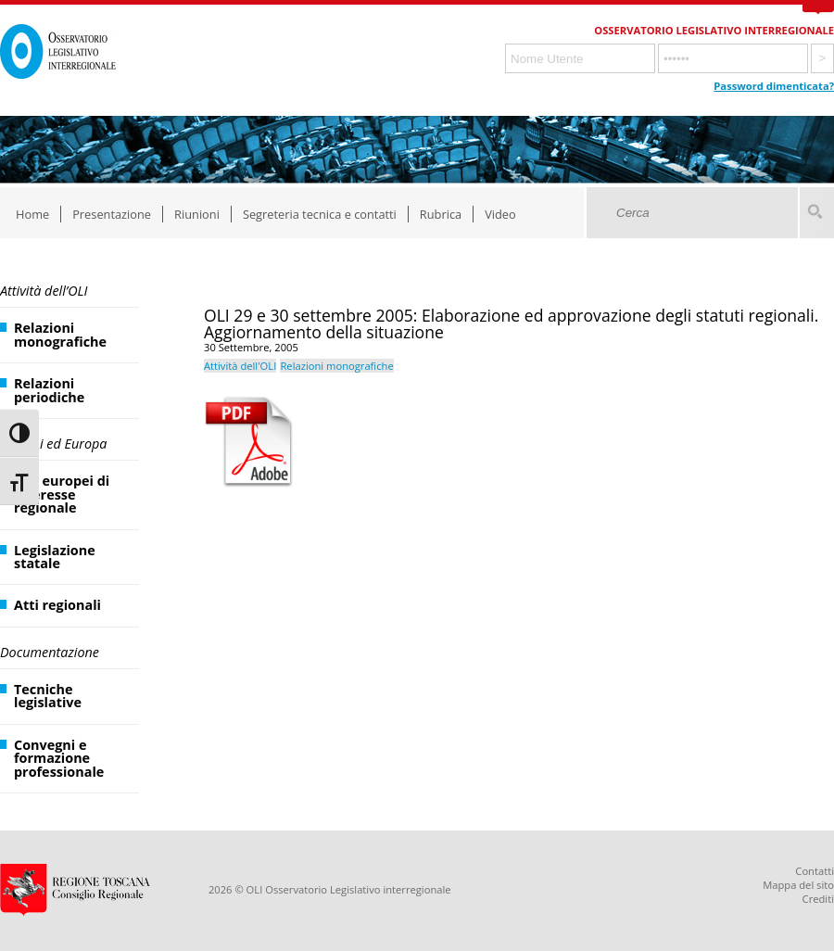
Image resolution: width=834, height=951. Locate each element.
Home (32, 214)
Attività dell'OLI (240, 366)
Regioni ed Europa (53, 443)
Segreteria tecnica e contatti (320, 214)
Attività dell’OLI (43, 290)
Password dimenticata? (774, 86)
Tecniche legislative (48, 695)
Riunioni (197, 214)
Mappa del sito (798, 885)
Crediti (818, 899)
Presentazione (111, 214)
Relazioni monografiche (60, 334)
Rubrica (440, 214)
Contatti (814, 871)
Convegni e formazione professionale (59, 758)
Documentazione (49, 652)
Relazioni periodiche (49, 389)
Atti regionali (57, 605)
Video (500, 214)
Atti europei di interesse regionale (61, 494)
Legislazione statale (54, 556)
